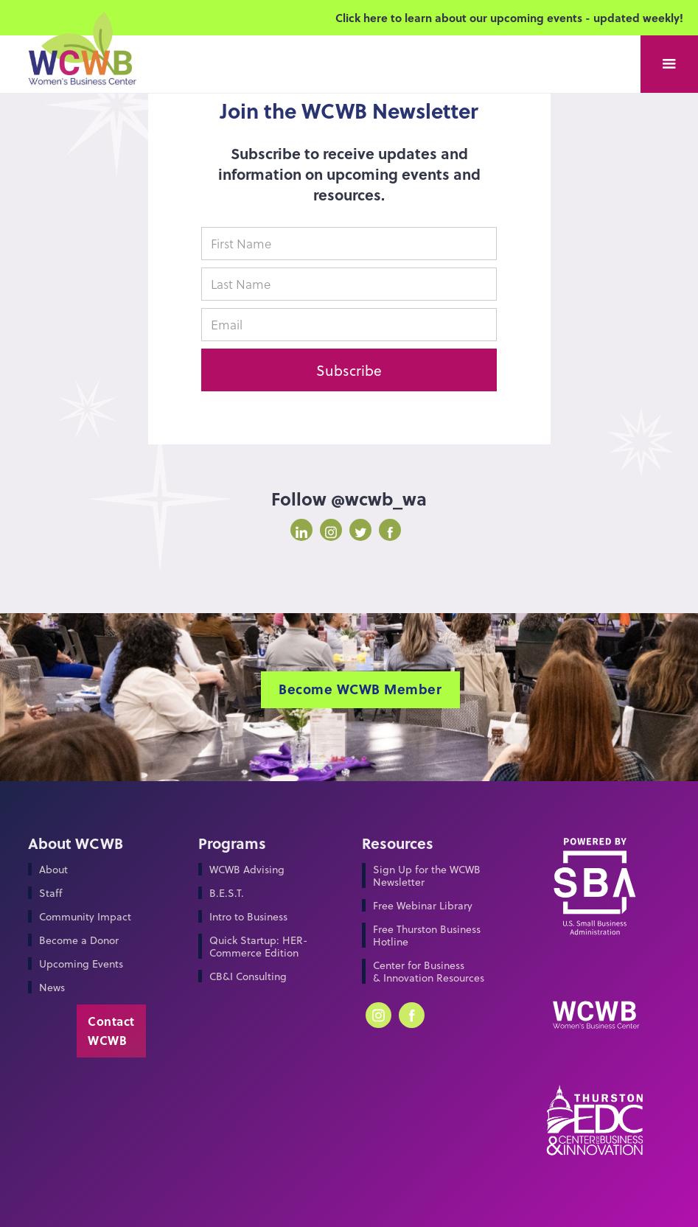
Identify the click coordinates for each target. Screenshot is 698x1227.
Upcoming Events (81, 963)
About (53, 869)
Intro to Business (248, 916)
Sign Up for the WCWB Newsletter (427, 875)
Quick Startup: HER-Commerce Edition (258, 946)
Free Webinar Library (422, 905)
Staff (50, 893)
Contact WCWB (111, 1031)
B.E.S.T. (226, 893)
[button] (669, 64)
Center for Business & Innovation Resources (428, 971)
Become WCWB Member (360, 689)
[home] (81, 64)
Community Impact (85, 916)
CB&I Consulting (248, 976)
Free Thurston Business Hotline (427, 935)
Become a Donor (79, 940)
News (52, 987)
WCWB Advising (247, 869)
